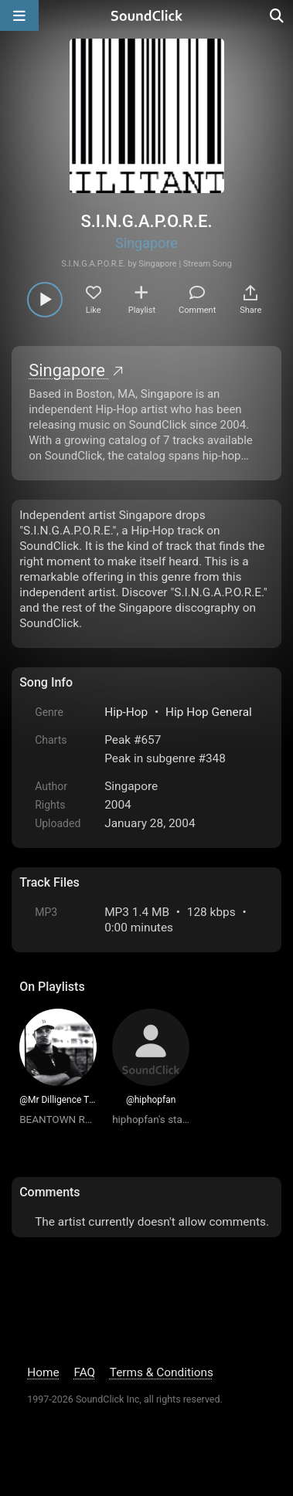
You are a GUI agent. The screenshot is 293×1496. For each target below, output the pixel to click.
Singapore (146, 243)
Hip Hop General (208, 712)
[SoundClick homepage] (147, 15)
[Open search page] (277, 15)
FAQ (84, 1372)
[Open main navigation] (19, 15)
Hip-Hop (126, 712)
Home (43, 1372)
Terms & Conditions (161, 1372)
